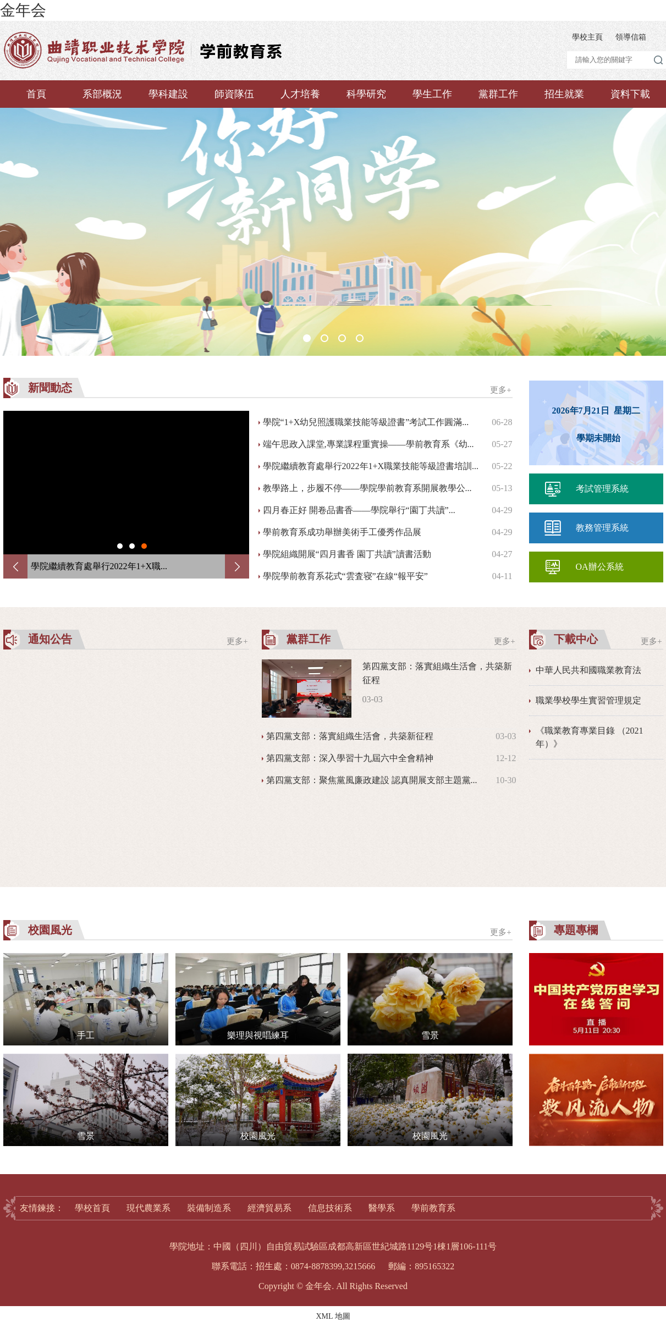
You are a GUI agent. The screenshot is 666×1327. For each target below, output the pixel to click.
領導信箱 (630, 37)
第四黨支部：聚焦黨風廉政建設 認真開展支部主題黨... (371, 780)
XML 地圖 (333, 1316)
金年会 (23, 10)
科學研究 (366, 94)
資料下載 (630, 94)
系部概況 (102, 94)
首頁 (36, 94)
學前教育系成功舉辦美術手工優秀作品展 (342, 532)
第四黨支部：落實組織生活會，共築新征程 (349, 736)
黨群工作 (498, 94)
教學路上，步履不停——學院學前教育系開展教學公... (367, 488)
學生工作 (432, 94)
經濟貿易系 (269, 1208)
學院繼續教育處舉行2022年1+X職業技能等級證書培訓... (371, 466)
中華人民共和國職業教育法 (588, 670)
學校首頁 (92, 1208)
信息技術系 (330, 1208)
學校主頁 (587, 37)
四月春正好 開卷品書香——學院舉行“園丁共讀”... (359, 510)
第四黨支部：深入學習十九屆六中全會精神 (349, 758)
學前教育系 (433, 1208)
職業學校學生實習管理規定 (588, 700)
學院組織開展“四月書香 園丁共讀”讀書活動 (347, 554)
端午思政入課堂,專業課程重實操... (97, 566)
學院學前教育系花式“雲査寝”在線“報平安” (345, 576)
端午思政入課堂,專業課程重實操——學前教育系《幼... (368, 444)
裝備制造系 (209, 1208)
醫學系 (381, 1208)
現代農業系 (148, 1208)
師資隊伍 (234, 94)
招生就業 (564, 94)
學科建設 (168, 94)
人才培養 (300, 94)
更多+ (500, 390)
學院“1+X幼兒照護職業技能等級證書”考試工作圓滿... (366, 422)
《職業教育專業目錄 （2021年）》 (589, 737)
